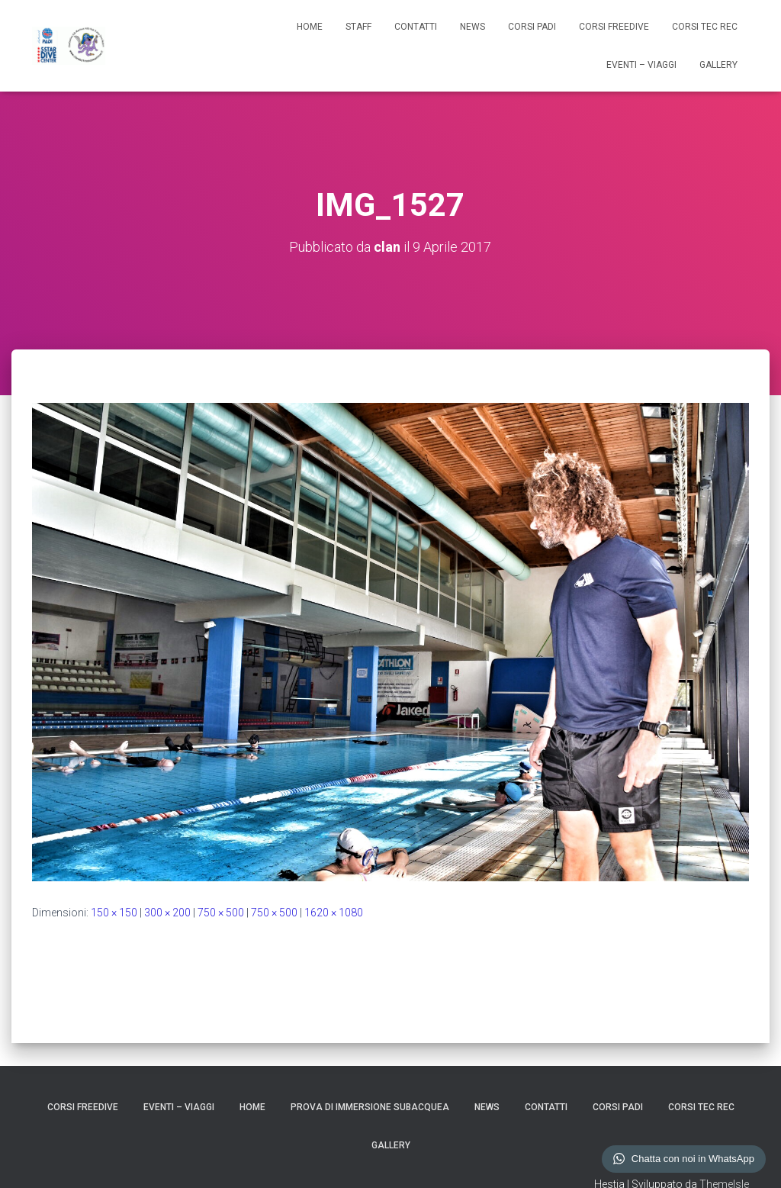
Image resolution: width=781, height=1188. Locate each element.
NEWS (472, 26)
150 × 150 (114, 912)
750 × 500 (221, 912)
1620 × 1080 (333, 912)
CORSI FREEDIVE (614, 26)
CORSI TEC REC (705, 26)
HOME (310, 26)
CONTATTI (415, 26)
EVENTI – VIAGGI (641, 65)
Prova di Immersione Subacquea (370, 1107)
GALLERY (718, 65)
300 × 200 (167, 912)
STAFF (358, 26)
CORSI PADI (532, 26)
